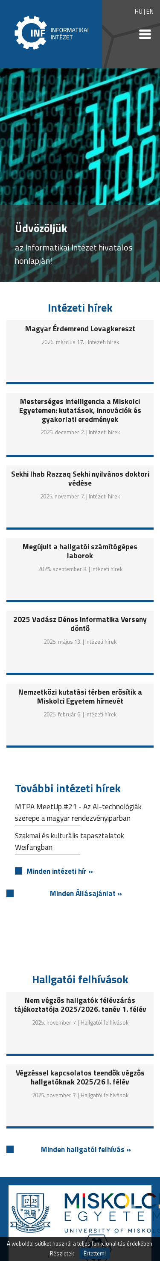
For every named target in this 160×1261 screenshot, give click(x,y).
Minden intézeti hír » (59, 871)
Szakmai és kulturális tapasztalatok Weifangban (69, 842)
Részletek (62, 1253)
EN (150, 11)
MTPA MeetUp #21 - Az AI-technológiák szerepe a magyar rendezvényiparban (78, 813)
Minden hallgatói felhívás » (86, 1149)
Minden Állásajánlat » (86, 893)
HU (139, 11)
